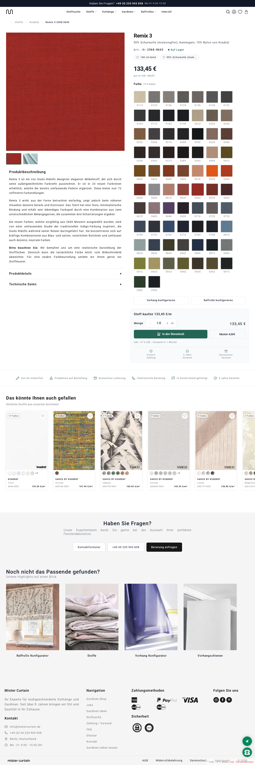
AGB (145, 760)
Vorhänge (108, 11)
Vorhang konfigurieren (161, 300)
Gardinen (127, 11)
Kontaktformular (89, 547)
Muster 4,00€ (227, 334)
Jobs (89, 705)
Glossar (91, 735)
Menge (190, 323)
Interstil (166, 11)
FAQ (89, 729)
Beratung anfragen (164, 547)
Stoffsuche (73, 11)
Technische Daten (23, 284)
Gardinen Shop (96, 698)
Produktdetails (20, 273)
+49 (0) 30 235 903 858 (26, 732)
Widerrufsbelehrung (169, 760)
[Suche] (228, 11)
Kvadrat (34, 22)
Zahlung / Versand (99, 723)
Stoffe (90, 11)
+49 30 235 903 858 (129, 3)
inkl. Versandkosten (241, 762)
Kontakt (91, 741)
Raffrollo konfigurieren (218, 300)
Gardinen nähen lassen (102, 747)
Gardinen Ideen (96, 711)
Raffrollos (147, 11)
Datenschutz (198, 760)
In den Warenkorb (170, 334)
